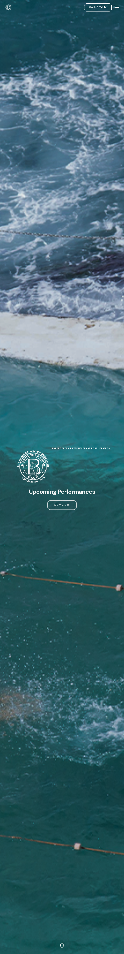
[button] (98, 7)
